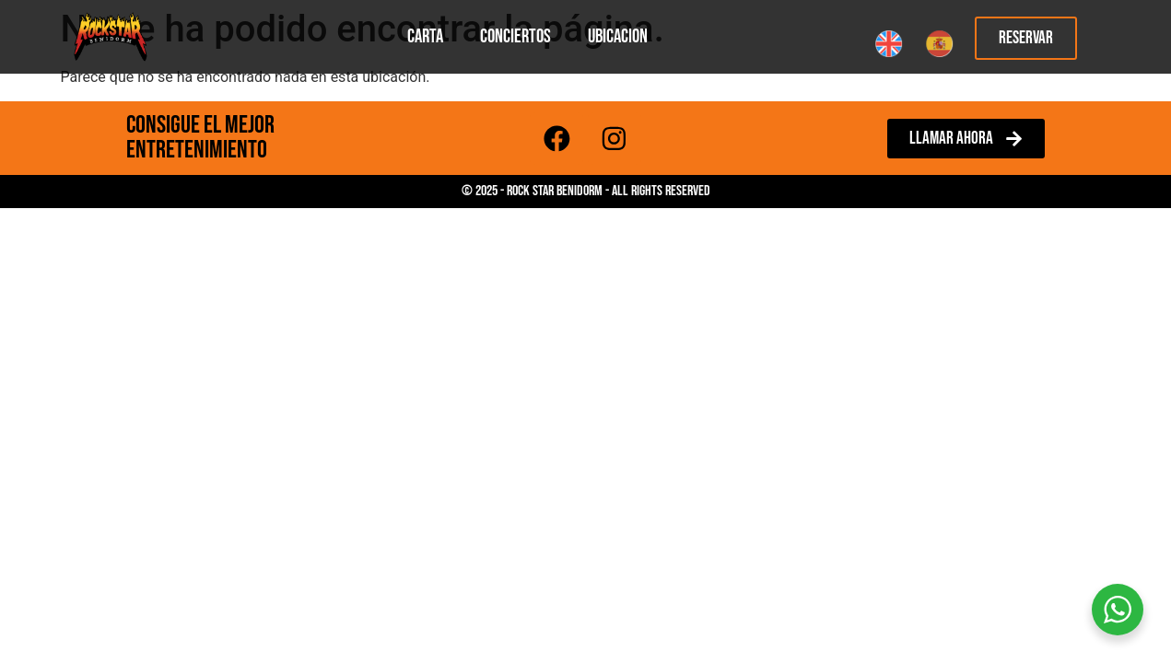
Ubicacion (618, 36)
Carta (425, 36)
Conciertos (515, 36)
